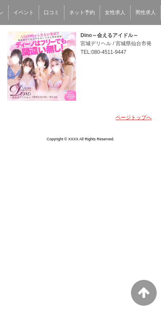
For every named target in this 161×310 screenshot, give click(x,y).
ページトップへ (133, 118)
